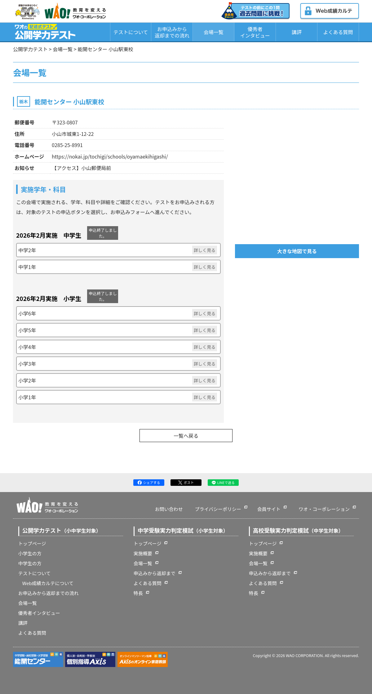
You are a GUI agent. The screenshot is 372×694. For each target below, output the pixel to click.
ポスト (186, 482)
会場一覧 (214, 32)
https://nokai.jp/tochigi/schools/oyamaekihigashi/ (110, 156)
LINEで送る (223, 482)
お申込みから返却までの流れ (172, 32)
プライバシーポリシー (218, 509)
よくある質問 (338, 32)
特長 (138, 593)
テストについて (130, 32)
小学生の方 (30, 553)
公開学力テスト (30, 49)
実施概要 (143, 553)
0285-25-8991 (67, 145)
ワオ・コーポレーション (324, 509)
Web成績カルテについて (47, 583)
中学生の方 (30, 563)
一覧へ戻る (186, 435)
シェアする (149, 482)
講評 (297, 32)
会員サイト (269, 509)
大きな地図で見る (297, 251)
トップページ (32, 543)
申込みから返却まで (154, 573)
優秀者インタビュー (255, 32)
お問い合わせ (169, 509)
